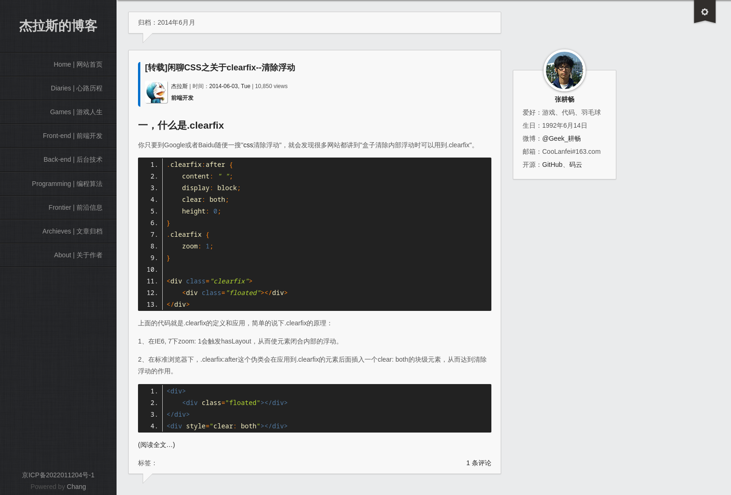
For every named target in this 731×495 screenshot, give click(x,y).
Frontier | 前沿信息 (75, 207)
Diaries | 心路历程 (77, 88)
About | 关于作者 (78, 255)
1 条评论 (478, 463)
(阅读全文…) (156, 444)
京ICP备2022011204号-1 (58, 475)
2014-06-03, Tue (229, 86)
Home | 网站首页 (78, 64)
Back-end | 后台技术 (73, 159)
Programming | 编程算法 (67, 183)
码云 (575, 164)
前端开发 (182, 98)
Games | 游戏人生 (76, 112)
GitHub (552, 164)
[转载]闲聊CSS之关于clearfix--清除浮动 (220, 67)
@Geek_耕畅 (561, 138)
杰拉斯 (179, 86)
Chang (76, 486)
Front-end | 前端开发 (73, 135)
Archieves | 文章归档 (72, 231)
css (248, 145)
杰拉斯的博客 (58, 26)
